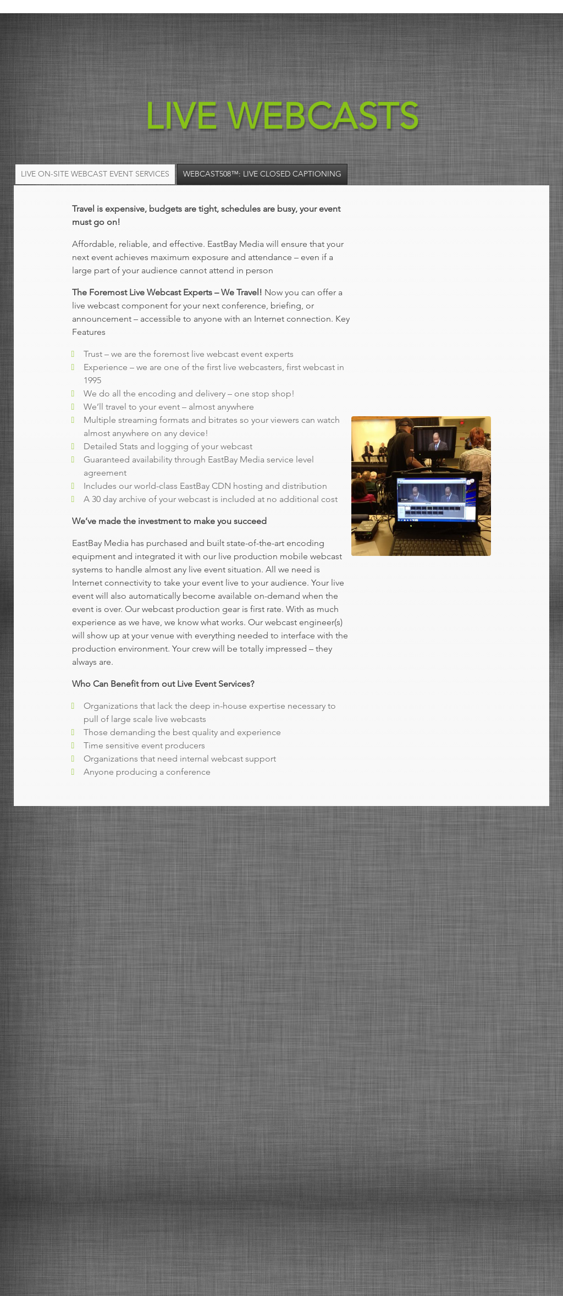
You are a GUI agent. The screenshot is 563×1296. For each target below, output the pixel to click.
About (428, 21)
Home (252, 21)
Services (305, 21)
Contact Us (492, 21)
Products (369, 21)
